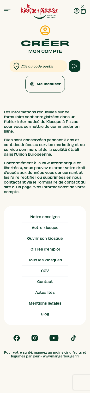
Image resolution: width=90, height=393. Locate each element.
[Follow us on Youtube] (54, 338)
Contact (45, 281)
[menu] (7, 10)
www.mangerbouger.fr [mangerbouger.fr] (61, 356)
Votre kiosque (45, 227)
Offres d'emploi (45, 249)
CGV (45, 271)
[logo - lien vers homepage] (39, 11)
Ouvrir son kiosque (45, 238)
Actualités (45, 292)
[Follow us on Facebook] (16, 338)
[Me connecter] (76, 11)
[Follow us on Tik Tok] (73, 338)
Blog (45, 314)
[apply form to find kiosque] (74, 66)
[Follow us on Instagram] (34, 338)
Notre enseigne (45, 217)
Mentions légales (45, 303)
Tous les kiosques (45, 260)
